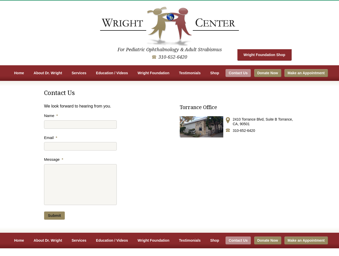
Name (51, 115)
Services (79, 73)
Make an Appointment (306, 73)
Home (19, 73)
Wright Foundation (153, 73)
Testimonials (190, 73)
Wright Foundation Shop (264, 55)
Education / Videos (112, 73)
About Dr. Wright (48, 73)
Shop (214, 73)
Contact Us (238, 73)
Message (53, 159)
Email (50, 137)
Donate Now (267, 73)
